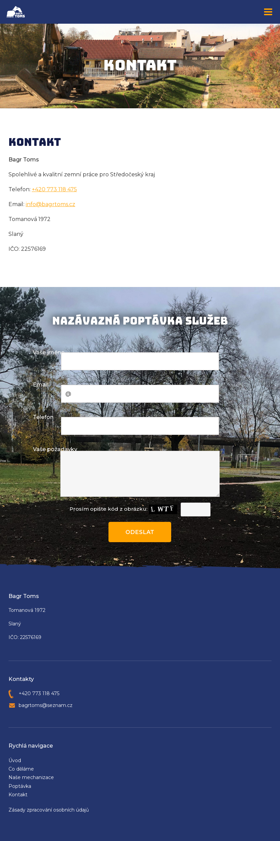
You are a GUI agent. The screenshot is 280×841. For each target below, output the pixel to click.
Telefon (43, 417)
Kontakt (17, 794)
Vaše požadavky (55, 449)
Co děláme (21, 769)
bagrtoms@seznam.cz (46, 705)
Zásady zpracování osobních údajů (48, 809)
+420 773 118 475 (54, 189)
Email (40, 384)
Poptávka (19, 786)
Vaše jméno (49, 352)
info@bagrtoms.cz (50, 204)
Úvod (14, 760)
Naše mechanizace (31, 777)
